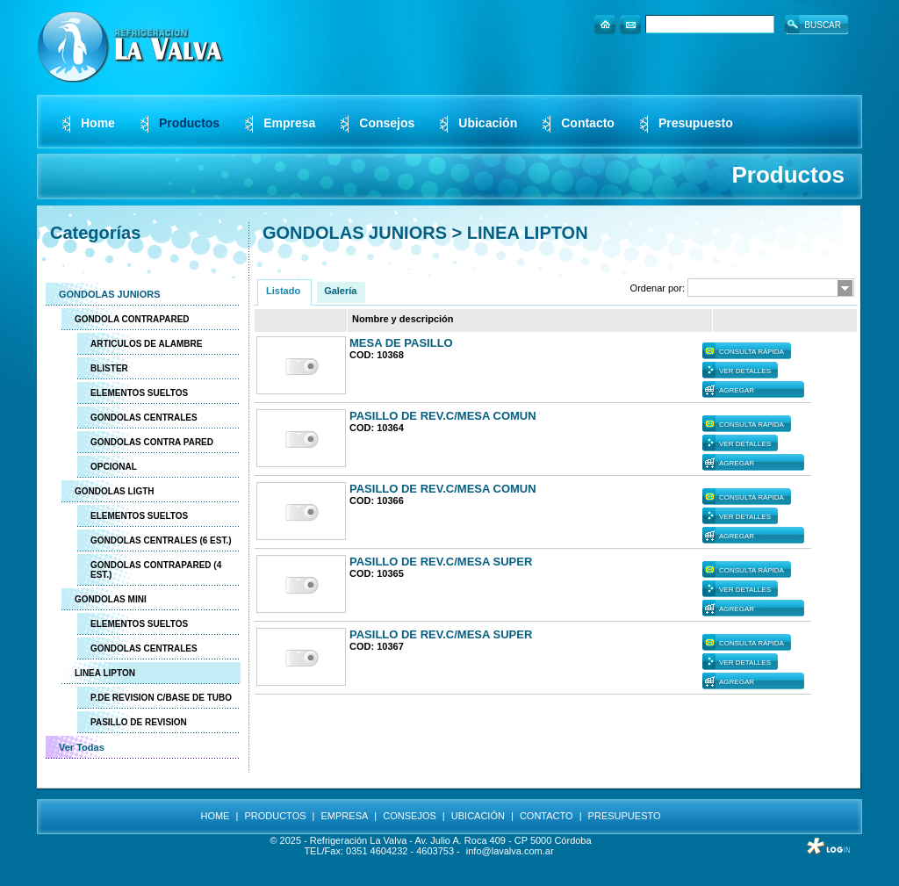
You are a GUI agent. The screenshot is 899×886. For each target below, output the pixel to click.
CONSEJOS (409, 815)
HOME (214, 815)
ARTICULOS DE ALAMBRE (146, 344)
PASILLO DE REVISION (138, 722)
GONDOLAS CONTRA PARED (151, 442)
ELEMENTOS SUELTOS (139, 393)
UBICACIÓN (478, 815)
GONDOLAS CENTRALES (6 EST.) (161, 540)
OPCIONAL (113, 467)
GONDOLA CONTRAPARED (132, 319)
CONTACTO (546, 815)
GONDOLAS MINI (111, 599)
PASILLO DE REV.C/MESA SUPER (440, 561)
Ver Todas (81, 747)
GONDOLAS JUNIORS (110, 294)
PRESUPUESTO (624, 815)
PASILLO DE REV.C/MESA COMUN (442, 415)
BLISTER (109, 368)
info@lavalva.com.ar (510, 851)
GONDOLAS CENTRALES (144, 417)
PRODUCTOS (275, 815)
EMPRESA (345, 815)
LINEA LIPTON (105, 673)
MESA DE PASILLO (401, 342)
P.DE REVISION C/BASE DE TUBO (161, 697)
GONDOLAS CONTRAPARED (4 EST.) (155, 570)
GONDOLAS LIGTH (115, 491)
